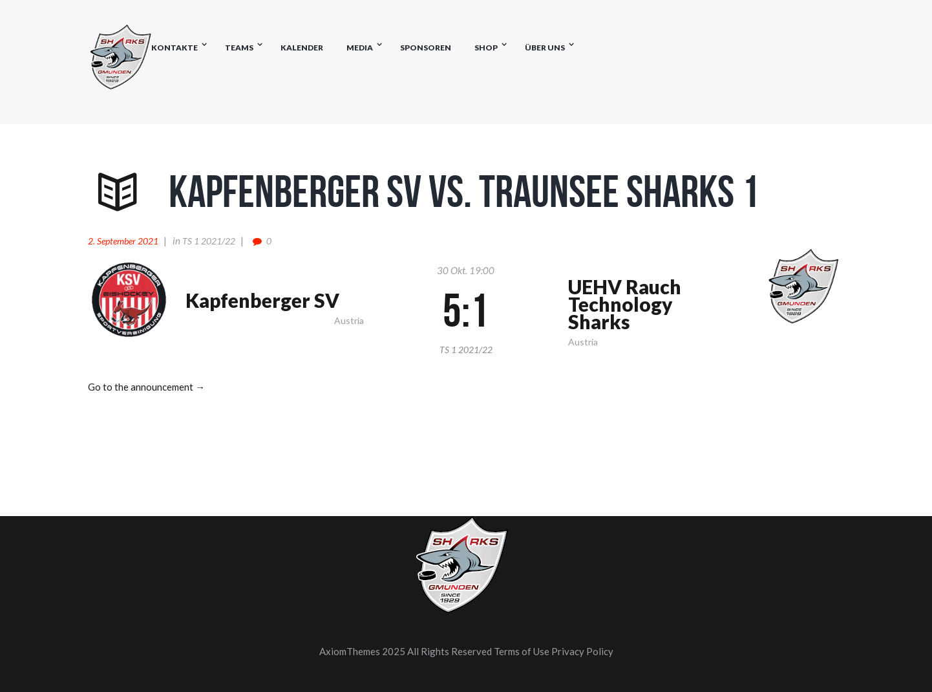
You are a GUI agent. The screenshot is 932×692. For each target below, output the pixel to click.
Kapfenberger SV (262, 300)
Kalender (302, 47)
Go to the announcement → (146, 387)
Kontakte (174, 47)
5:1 (466, 310)
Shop (486, 47)
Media (359, 47)
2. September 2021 (123, 240)
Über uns (545, 47)
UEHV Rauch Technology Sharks (624, 304)
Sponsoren (425, 47)
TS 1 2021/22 (208, 240)
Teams (239, 47)
